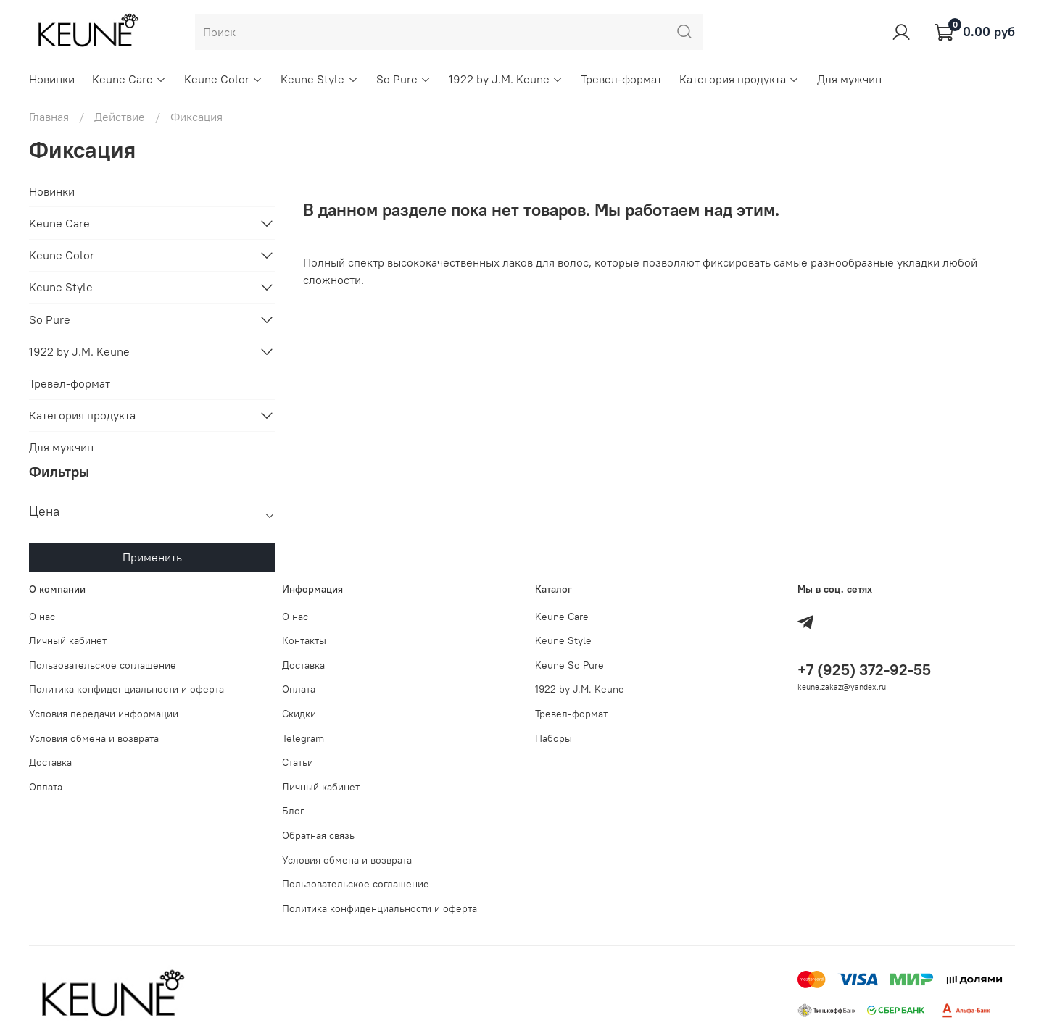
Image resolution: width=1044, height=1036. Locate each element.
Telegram (303, 738)
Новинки (52, 79)
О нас (42, 616)
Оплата (45, 786)
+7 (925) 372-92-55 (864, 670)
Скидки (299, 713)
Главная (49, 116)
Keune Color (223, 79)
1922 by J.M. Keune (506, 79)
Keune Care (129, 79)
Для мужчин (849, 79)
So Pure (403, 79)
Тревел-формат (621, 79)
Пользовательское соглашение (102, 665)
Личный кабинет (68, 640)
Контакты (304, 640)
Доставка (50, 762)
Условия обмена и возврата (94, 738)
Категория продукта (739, 79)
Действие (119, 116)
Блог (293, 810)
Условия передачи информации (103, 713)
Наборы (553, 738)
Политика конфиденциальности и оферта (126, 688)
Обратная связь (318, 835)
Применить (152, 557)
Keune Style (319, 79)
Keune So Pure (569, 665)
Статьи (297, 762)
